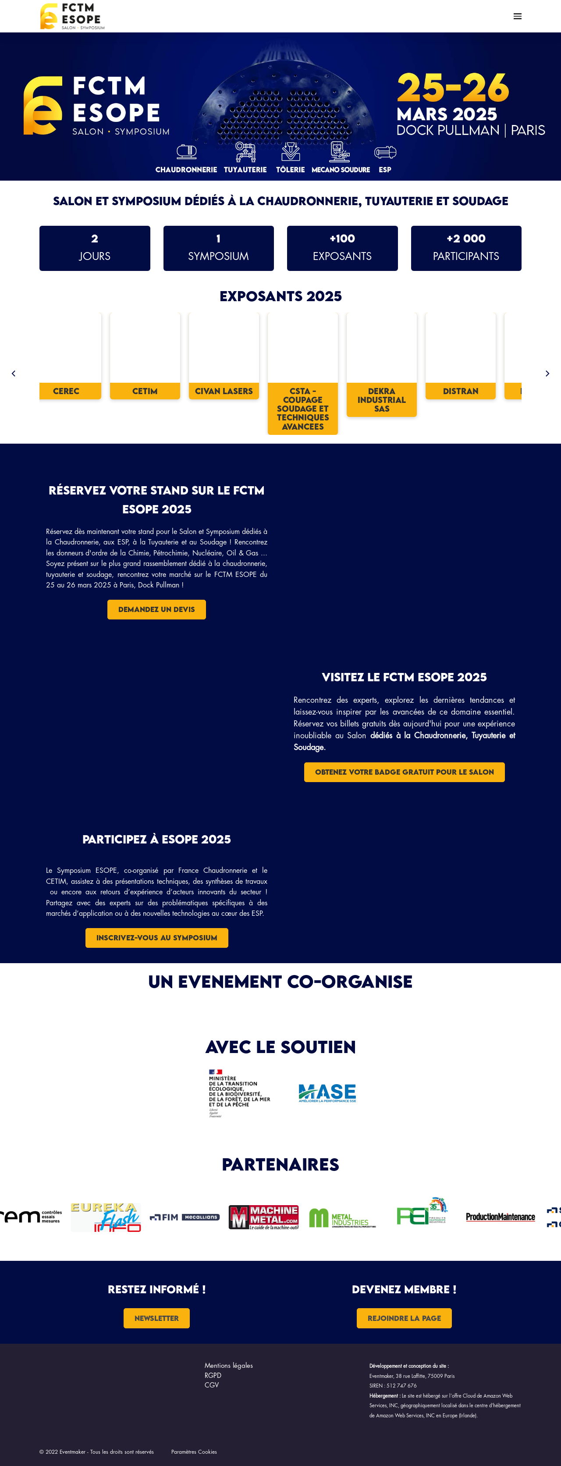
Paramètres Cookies (194, 1452)
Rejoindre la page (404, 1318)
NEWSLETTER (157, 1318)
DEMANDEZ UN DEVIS (156, 609)
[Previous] (14, 373)
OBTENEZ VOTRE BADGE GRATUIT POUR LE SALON (404, 772)
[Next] (547, 373)
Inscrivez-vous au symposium (156, 937)
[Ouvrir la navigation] (518, 16)
